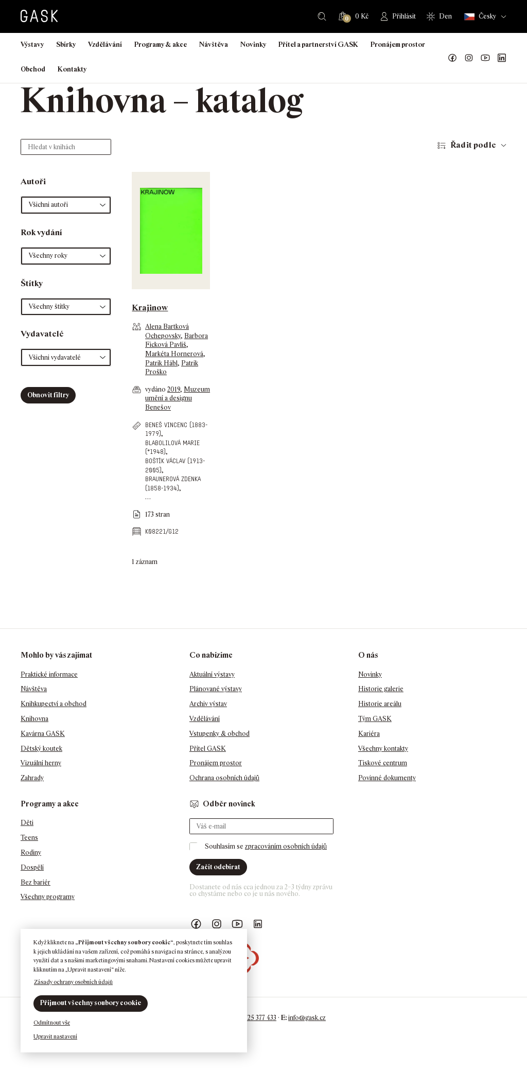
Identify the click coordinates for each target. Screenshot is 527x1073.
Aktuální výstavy (212, 674)
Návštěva (213, 44)
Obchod (33, 69)
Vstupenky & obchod (219, 733)
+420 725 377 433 (252, 1018)
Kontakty (72, 69)
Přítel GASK (207, 748)
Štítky (32, 283)
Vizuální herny (41, 763)
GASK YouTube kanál (485, 58)
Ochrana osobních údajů (224, 778)
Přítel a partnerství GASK (318, 44)
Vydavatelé (42, 334)
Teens (29, 837)
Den (445, 16)
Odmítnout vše (51, 1022)
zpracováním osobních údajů (286, 846)
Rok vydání (41, 232)
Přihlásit (404, 16)
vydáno (156, 389)
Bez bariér (35, 882)
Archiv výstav (208, 704)
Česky (480, 17)
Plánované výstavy (215, 689)
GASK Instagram (468, 58)
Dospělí (32, 867)
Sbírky (66, 44)
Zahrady (32, 778)
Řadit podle (473, 145)
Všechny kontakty (383, 748)
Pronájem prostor (398, 44)
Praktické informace (49, 674)
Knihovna (34, 719)
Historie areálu (379, 704)
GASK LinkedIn (501, 58)
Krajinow (150, 307)
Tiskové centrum (382, 763)
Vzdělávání (105, 44)
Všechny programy (48, 897)
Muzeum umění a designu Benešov (177, 398)
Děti (27, 822)
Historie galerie (380, 689)
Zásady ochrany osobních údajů (73, 982)
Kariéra (369, 733)
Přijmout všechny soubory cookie (90, 1003)
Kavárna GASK (43, 733)
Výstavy (32, 44)
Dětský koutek (41, 748)
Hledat (322, 16)
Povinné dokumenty (387, 778)
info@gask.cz (307, 1018)
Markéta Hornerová (174, 354)
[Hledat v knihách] (66, 147)
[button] (66, 205)
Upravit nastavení (55, 1036)
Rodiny (31, 852)
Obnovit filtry (48, 395)
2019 (173, 389)
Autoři (33, 181)
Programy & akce (160, 44)
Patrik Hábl (161, 363)
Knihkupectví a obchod (53, 704)
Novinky (253, 44)
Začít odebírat (218, 867)
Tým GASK (375, 719)
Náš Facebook (452, 58)
